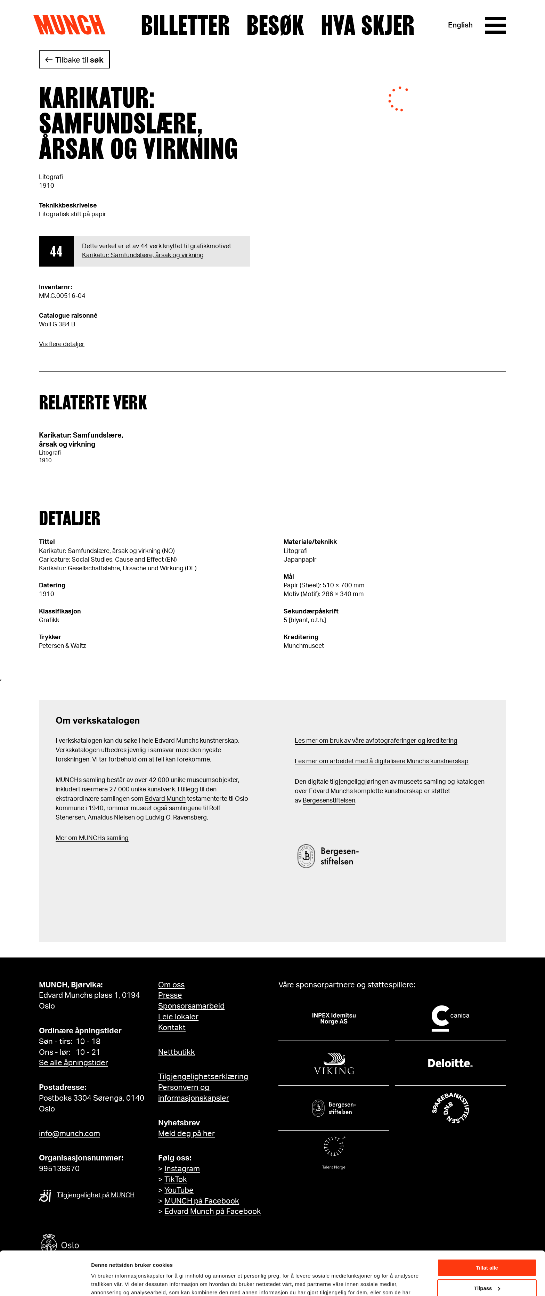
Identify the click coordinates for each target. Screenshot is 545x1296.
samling (117, 838)
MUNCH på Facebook (201, 1201)
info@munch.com (69, 1134)
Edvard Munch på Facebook (212, 1211)
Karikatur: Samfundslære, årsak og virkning (143, 255)
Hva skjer (367, 25)
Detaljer (101, 1282)
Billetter (185, 25)
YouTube (179, 1190)
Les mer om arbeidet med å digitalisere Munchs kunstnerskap (382, 761)
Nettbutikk (176, 1052)
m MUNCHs (88, 838)
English (460, 25)
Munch (73, 25)
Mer (61, 838)
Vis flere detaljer (61, 344)
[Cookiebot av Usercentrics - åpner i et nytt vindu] (45, 1282)
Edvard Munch (165, 799)
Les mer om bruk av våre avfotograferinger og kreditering (376, 741)
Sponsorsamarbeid (191, 1006)
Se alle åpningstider (73, 1063)
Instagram (182, 1169)
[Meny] (495, 25)
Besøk (275, 25)
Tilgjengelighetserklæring (203, 1077)
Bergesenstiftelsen (329, 801)
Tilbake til (79, 60)
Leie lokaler (178, 1017)
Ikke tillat (487, 1271)
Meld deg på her (186, 1134)
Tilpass (487, 1250)
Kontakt (172, 1028)
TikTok (175, 1179)
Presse (170, 995)
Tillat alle (487, 1230)
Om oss (171, 985)
